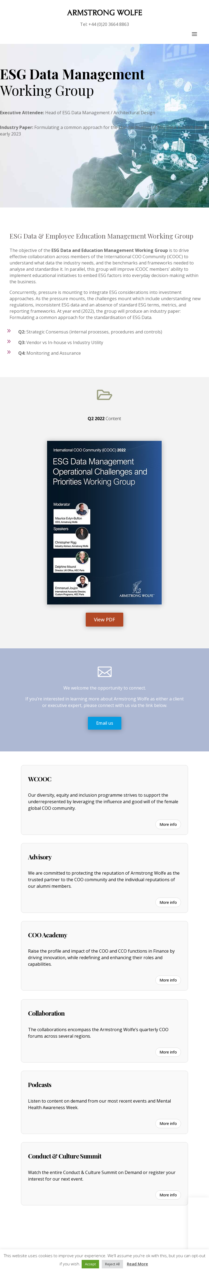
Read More (137, 1263)
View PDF (104, 619)
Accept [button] (90, 1264)
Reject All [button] (112, 1264)
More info (168, 824)
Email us (104, 723)
